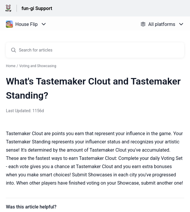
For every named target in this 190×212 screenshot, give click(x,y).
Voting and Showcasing (37, 66)
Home (10, 66)
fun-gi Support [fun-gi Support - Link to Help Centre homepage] (37, 8)
